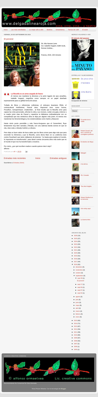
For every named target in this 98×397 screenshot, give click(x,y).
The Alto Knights (86, 186)
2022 (76, 247)
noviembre (79, 270)
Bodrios (49, 30)
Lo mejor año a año (36, 30)
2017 (76, 261)
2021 (76, 250)
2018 (76, 259)
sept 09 (80, 287)
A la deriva (84, 164)
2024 (76, 241)
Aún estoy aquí (86, 208)
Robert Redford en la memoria (87, 198)
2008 (76, 341)
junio (77, 302)
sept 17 (80, 284)
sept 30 (80, 278)
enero (78, 317)
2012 (76, 329)
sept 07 (80, 290)
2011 (76, 332)
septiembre (79, 275)
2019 (76, 256)
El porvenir (8, 39)
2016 (76, 264)
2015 (76, 320)
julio (77, 299)
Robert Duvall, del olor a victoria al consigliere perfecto (87, 132)
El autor (85, 30)
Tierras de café (73, 30)
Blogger (63, 389)
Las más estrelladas (18, 30)
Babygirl (83, 153)
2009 (76, 338)
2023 (76, 244)
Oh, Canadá (85, 175)
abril (77, 308)
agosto (78, 296)
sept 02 (80, 293)
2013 (76, 326)
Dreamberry (60, 30)
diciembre (79, 267)
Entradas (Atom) (18, 163)
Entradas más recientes (15, 158)
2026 (76, 235)
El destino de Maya (87, 142)
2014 (76, 323)
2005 (76, 349)
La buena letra (85, 219)
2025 (76, 238)
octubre (78, 273)
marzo (78, 311)
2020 (76, 253)
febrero (78, 314)
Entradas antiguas (58, 158)
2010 (76, 335)
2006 (76, 346)
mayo (78, 305)
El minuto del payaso (80, 38)
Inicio (6, 30)
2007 (76, 343)
